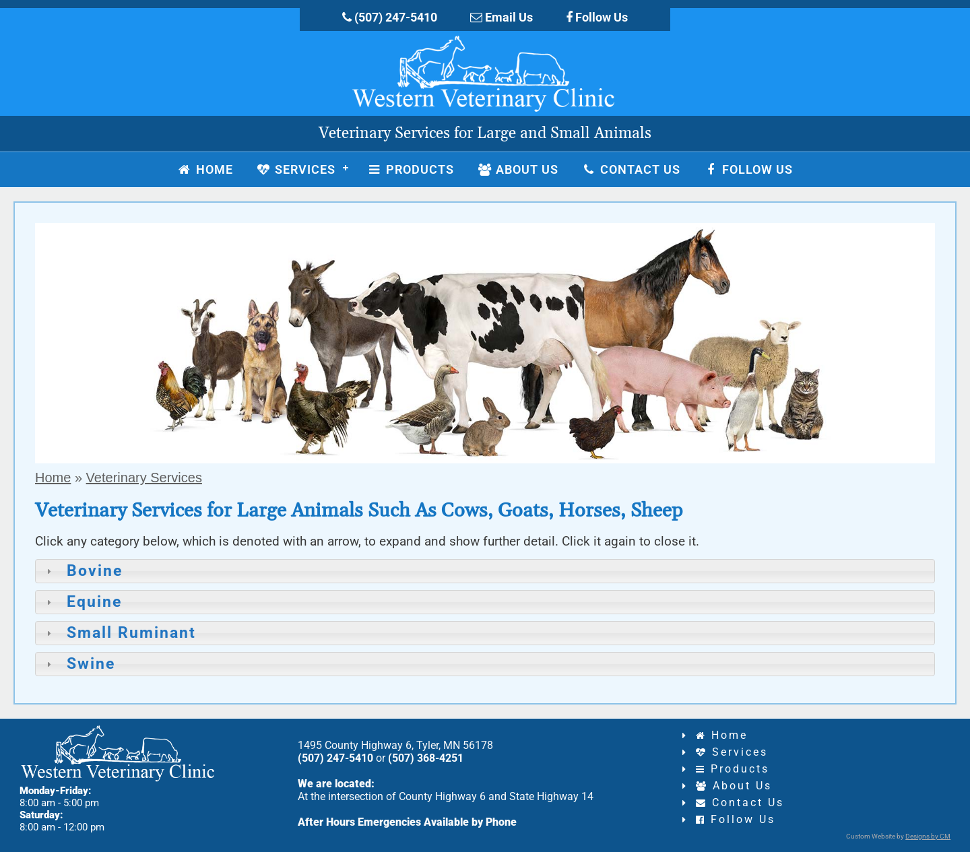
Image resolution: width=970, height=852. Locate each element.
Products (732, 768)
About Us (734, 785)
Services (732, 752)
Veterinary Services (144, 477)
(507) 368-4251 (425, 758)
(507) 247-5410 (389, 17)
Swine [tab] (79, 664)
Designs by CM (927, 836)
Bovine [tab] (82, 571)
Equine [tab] (82, 602)
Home (53, 477)
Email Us (501, 17)
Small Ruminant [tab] (119, 633)
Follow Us (597, 17)
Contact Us (740, 802)
